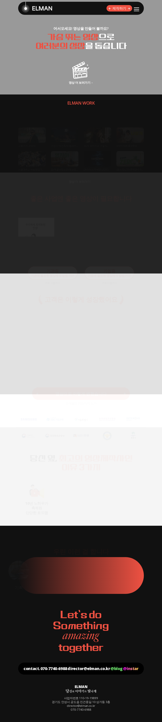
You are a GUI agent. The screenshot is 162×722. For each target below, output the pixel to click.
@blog (117, 668)
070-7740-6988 (53, 668)
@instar (130, 668)
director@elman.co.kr (89, 668)
